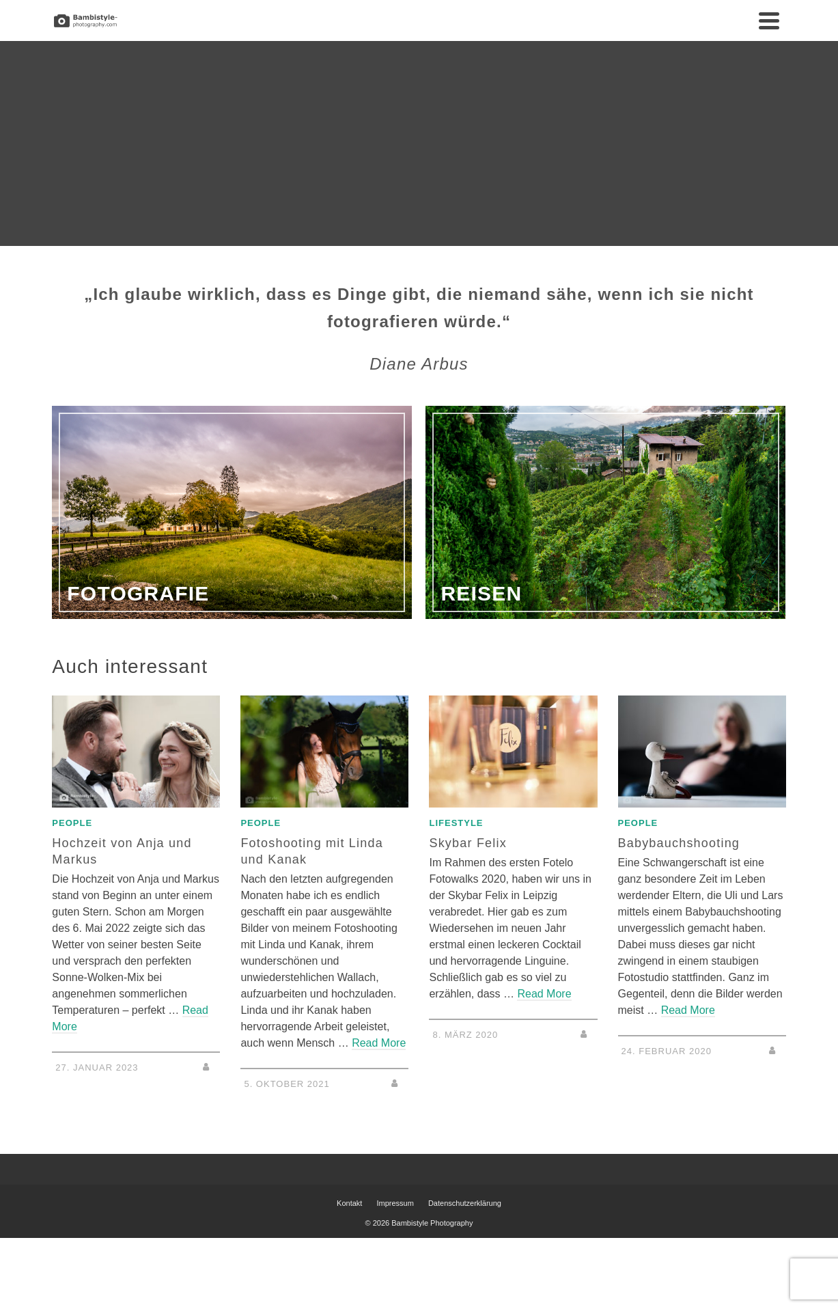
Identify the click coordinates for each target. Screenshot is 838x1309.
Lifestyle (456, 823)
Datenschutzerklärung (464, 1203)
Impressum (394, 1203)
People (72, 823)
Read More (379, 1043)
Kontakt (349, 1203)
